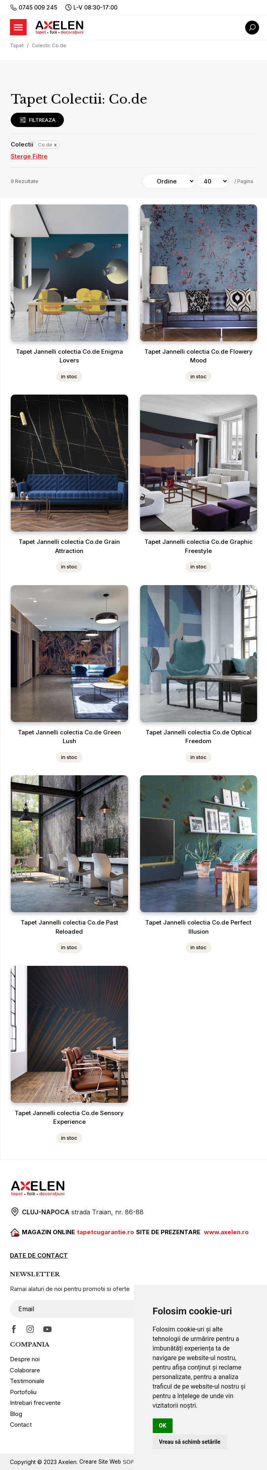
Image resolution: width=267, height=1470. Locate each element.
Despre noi (25, 1359)
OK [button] (163, 1425)
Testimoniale (27, 1381)
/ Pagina (243, 181)
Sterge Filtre (29, 156)
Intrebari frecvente (35, 1402)
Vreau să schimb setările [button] (190, 1442)
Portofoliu (23, 1392)
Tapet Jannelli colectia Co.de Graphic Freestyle (198, 546)
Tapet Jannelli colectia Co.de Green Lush (69, 736)
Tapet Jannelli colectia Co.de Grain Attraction (69, 546)
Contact (21, 1424)
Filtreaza (37, 120)
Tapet (17, 45)
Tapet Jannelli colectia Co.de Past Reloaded (69, 927)
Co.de (47, 144)
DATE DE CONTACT (39, 1255)
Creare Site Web (120, 1461)
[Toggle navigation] (18, 27)
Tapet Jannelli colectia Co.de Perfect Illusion (198, 927)
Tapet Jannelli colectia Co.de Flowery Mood (198, 356)
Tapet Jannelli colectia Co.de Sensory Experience (69, 1117)
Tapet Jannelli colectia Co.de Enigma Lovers (69, 356)
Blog (16, 1414)
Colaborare (25, 1370)
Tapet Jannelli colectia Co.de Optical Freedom (199, 736)
